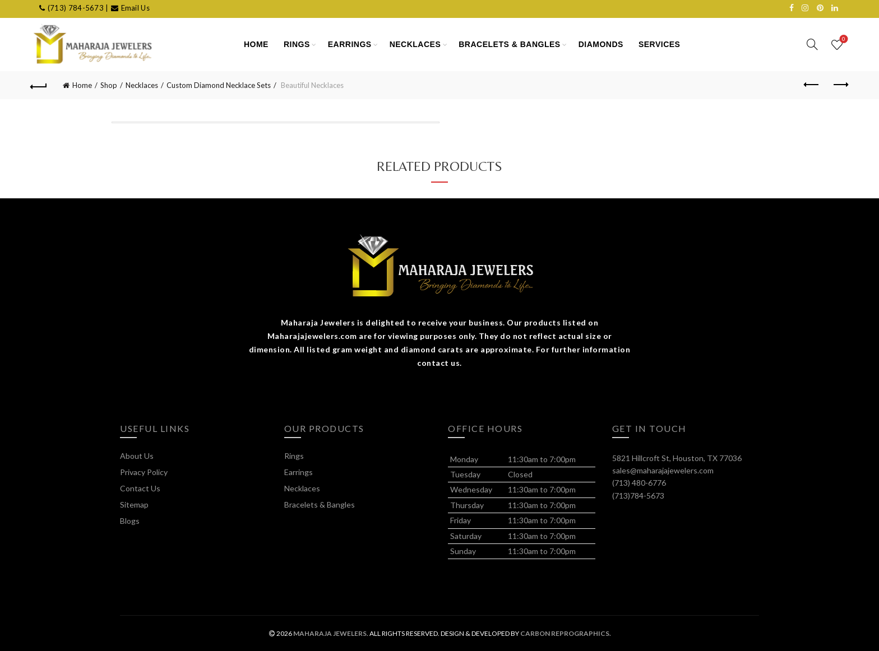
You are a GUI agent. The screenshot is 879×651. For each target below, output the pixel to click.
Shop (108, 85)
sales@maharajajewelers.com (663, 470)
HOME (256, 44)
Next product (840, 84)
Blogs (130, 521)
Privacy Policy (144, 472)
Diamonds (601, 44)
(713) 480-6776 (639, 482)
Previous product (812, 84)
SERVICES (660, 44)
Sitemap (134, 504)
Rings (297, 44)
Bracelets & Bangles (509, 44)
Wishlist (842, 39)
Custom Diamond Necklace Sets (218, 85)
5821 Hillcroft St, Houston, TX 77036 (677, 458)
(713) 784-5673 (76, 7)
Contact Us (140, 488)
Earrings (350, 44)
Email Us (135, 7)
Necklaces (415, 44)
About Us (137, 456)
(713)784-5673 (638, 495)
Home (82, 85)
